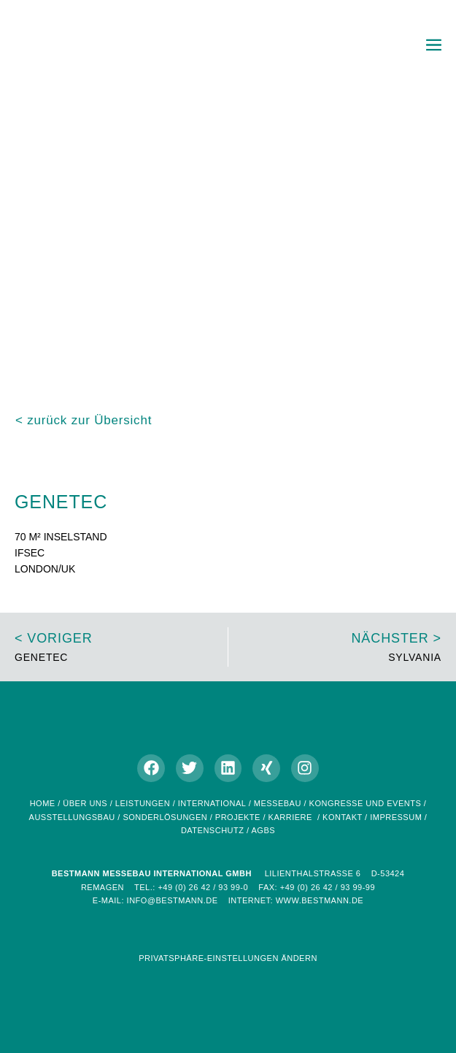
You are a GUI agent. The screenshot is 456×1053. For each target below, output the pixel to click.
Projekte (237, 817)
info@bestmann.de (172, 900)
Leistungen (142, 803)
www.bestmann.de (320, 900)
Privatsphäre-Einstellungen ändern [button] (228, 958)
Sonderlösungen (165, 817)
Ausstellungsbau (72, 817)
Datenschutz (212, 830)
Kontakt (342, 817)
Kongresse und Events (365, 803)
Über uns (85, 803)
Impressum (396, 817)
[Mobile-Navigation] (433, 44)
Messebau (277, 803)
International (213, 803)
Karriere (290, 817)
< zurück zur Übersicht (83, 420)
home (42, 803)
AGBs (264, 830)
